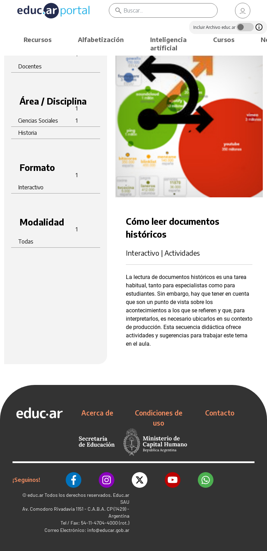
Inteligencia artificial (168, 43)
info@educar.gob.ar (108, 530)
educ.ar (35, 495)
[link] (242, 10)
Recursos (37, 39)
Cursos (223, 39)
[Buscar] (170, 10)
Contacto (219, 413)
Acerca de (97, 413)
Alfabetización (101, 39)
